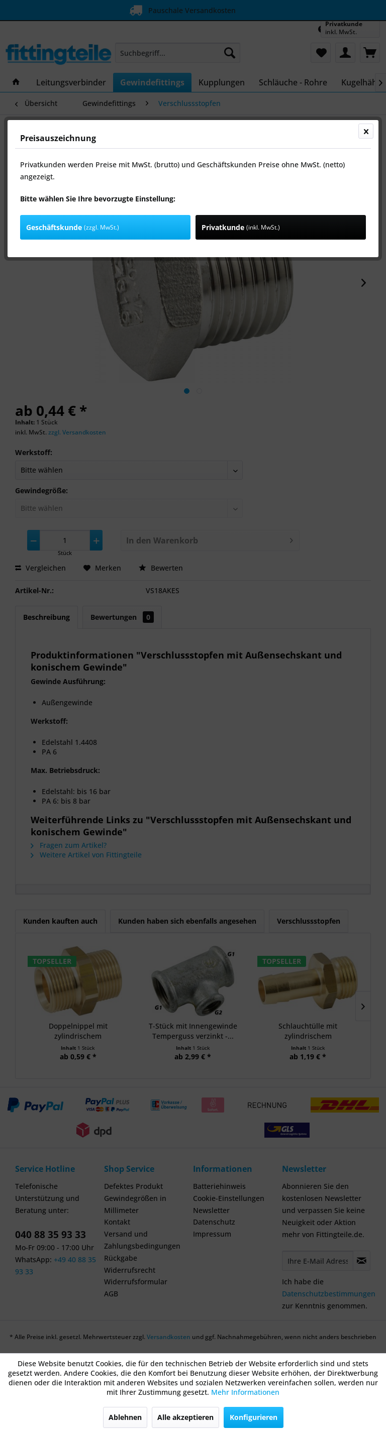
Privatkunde (241, 227)
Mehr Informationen (245, 1392)
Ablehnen (125, 1417)
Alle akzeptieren (185, 1417)
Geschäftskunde (72, 227)
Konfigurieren (253, 1417)
